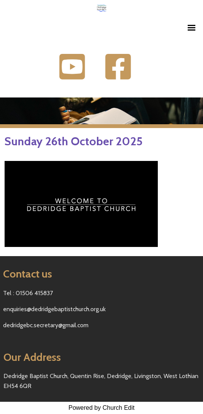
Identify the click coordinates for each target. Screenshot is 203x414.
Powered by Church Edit (102, 407)
